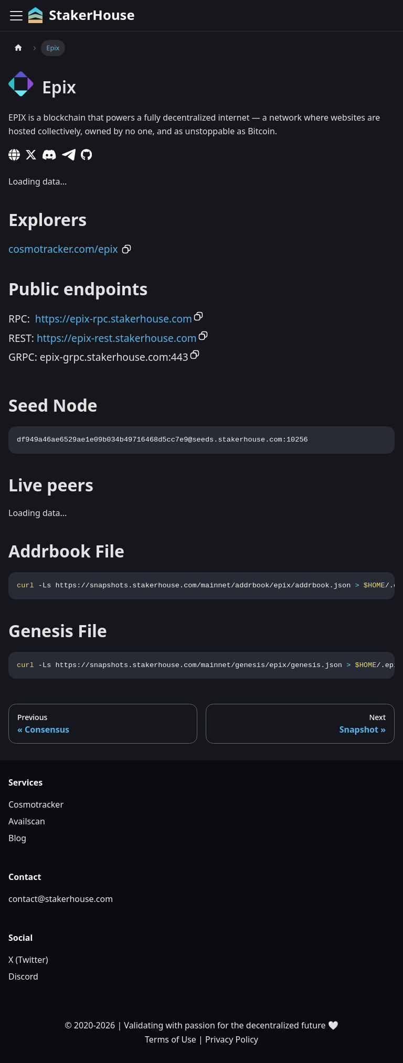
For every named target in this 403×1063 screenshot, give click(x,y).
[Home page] (18, 48)
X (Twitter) (28, 959)
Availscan (26, 821)
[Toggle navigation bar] (16, 16)
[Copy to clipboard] (126, 249)
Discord (23, 976)
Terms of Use (170, 1039)
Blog (17, 838)
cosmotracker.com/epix (63, 249)
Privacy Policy (231, 1039)
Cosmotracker (35, 804)
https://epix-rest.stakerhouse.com (117, 338)
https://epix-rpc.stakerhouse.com (113, 319)
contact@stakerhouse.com (60, 899)
